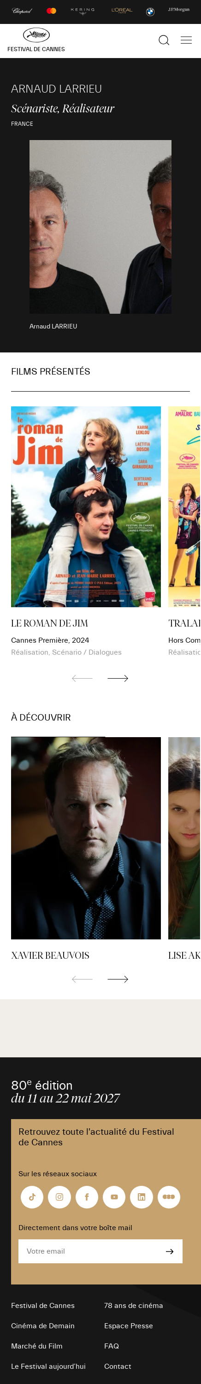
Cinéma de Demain (43, 1326)
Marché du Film (37, 1346)
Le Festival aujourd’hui (48, 1366)
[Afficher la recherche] (164, 40)
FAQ (111, 1346)
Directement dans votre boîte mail (75, 1228)
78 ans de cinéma (133, 1306)
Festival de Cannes (43, 1306)
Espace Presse (128, 1326)
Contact (117, 1366)
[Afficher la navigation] (186, 40)
